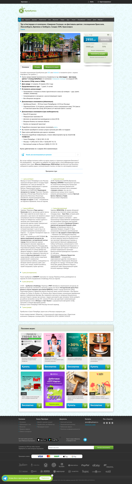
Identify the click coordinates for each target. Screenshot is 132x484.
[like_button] (108, 35)
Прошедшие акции (43, 427)
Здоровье (35, 19)
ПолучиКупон (82, 19)
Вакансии (22, 427)
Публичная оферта (66, 427)
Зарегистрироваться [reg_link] (105, 2)
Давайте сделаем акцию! (44, 422)
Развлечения (43, 19)
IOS (49, 72)
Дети (95, 19)
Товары (63, 19)
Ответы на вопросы (25, 431)
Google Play (53, 439)
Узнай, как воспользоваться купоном (39, 155)
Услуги (74, 19)
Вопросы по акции (52, 67)
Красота (28, 19)
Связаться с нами (90, 424)
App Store (42, 439)
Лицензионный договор (67, 424)
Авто (50, 19)
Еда (23, 19)
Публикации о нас (25, 424)
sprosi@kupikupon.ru (91, 422)
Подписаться (45, 478)
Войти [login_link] (92, 2)
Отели (89, 19)
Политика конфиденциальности (70, 429)
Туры (69, 19)
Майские (101, 19)
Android (56, 72)
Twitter (110, 423)
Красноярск (24, 2)
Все (20, 20)
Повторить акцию (98, 54)
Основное (25, 67)
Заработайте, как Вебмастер (46, 424)
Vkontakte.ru (107, 423)
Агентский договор (66, 422)
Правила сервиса (25, 429)
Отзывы (37, 67)
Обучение (56, 19)
